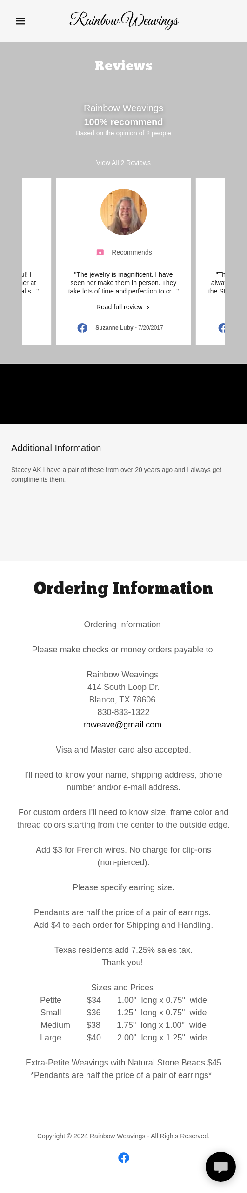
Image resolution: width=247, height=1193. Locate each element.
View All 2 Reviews (123, 162)
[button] (28, 21)
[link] (123, 22)
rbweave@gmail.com (122, 724)
